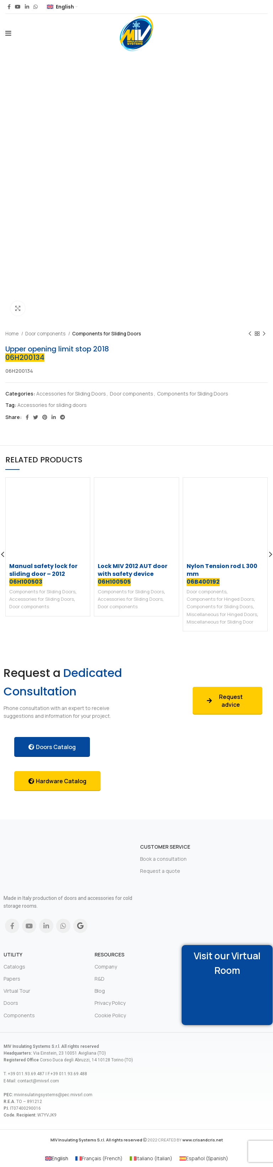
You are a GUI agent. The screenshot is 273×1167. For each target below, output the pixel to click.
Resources (109, 954)
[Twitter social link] (35, 417)
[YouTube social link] (18, 6)
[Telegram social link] (62, 417)
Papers (12, 978)
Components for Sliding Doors (106, 333)
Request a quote (160, 871)
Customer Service (165, 846)
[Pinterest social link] (44, 417)
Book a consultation (163, 858)
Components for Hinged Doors (220, 599)
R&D (100, 978)
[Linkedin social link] (27, 6)
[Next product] (264, 334)
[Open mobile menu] (8, 33)
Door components (45, 333)
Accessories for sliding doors (52, 405)
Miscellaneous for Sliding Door (220, 622)
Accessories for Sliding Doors (71, 393)
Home (12, 333)
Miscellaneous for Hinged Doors (222, 614)
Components (19, 1015)
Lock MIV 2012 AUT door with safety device (132, 574)
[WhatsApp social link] (35, 6)
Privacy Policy (110, 1002)
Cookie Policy (110, 1015)
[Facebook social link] (9, 6)
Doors (11, 1002)
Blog (100, 990)
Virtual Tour (17, 990)
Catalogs (14, 966)
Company (106, 966)
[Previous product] (249, 334)
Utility (13, 954)
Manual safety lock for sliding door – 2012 (43, 574)
